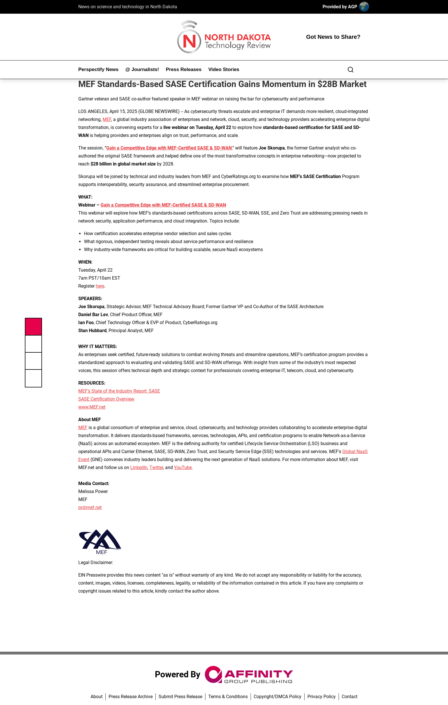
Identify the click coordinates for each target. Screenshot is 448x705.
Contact (349, 696)
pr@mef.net (90, 507)
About (97, 696)
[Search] (350, 69)
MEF (107, 119)
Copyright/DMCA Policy (277, 696)
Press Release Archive (131, 696)
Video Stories (223, 69)
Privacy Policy (321, 696)
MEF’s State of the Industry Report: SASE (119, 391)
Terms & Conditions (228, 696)
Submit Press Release (180, 696)
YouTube (183, 467)
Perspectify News (98, 69)
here (100, 286)
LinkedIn (138, 467)
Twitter (156, 467)
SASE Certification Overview (106, 399)
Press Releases (183, 69)
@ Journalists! (142, 69)
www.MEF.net (91, 407)
